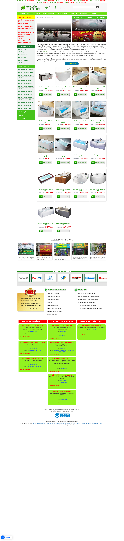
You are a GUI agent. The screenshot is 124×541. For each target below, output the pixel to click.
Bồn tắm (35, 13)
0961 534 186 (38, 366)
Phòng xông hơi (48, 13)
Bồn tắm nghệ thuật (23, 60)
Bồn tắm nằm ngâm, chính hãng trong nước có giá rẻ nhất (25, 28)
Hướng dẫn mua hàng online (54, 311)
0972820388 (71, 334)
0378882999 (71, 2)
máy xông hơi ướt (56, 425)
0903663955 (71, 350)
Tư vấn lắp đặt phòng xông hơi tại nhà (87, 305)
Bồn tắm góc (21, 52)
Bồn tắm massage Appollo (25, 72)
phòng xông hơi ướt (86, 423)
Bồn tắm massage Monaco (25, 102)
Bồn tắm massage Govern (25, 94)
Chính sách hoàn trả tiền (54, 296)
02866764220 (57, 334)
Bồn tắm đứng (22, 57)
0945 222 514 (33, 348)
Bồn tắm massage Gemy (25, 91)
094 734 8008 (68, 0)
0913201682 (62, 335)
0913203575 (64, 350)
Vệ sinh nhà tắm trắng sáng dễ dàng (86, 302)
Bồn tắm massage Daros (25, 78)
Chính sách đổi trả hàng (53, 293)
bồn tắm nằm (52, 423)
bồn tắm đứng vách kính (43, 423)
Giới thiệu (50, 302)
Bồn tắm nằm (22, 49)
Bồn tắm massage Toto (24, 108)
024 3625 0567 (33, 331)
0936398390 (64, 334)
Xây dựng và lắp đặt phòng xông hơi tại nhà (88, 299)
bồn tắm (35, 423)
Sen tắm (73, 13)
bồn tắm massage (60, 423)
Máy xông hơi (62, 13)
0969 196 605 (63, 366)
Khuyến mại (83, 13)
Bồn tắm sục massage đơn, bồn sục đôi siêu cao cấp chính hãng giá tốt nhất (25, 40)
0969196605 (84, 2)
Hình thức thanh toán (53, 305)
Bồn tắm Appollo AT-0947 (98, 155)
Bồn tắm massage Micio (24, 100)
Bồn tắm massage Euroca (25, 83)
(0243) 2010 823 (33, 364)
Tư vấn (94, 13)
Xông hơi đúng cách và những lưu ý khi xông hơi (89, 296)
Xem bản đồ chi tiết (25, 336)
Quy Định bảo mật (52, 314)
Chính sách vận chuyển (53, 299)
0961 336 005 (92, 329)
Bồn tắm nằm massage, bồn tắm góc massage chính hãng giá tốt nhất (26, 21)
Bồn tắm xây (21, 63)
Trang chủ (24, 13)
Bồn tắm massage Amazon (25, 69)
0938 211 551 (93, 332)
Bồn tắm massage (23, 54)
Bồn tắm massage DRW (24, 80)
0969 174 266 (51, 0)
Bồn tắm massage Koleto (25, 97)
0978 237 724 (46, 2)
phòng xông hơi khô (77, 423)
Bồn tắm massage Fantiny (25, 89)
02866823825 (57, 350)
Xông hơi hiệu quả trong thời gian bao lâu (87, 293)
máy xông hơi (95, 423)
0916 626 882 (38, 334)
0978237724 (60, 2)
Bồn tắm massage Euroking (25, 86)
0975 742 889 (30, 0)
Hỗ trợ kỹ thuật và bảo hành (54, 308)
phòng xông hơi (68, 423)
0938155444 (85, 0)
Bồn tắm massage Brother (25, 75)
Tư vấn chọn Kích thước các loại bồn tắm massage (90, 308)
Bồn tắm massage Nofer (24, 105)
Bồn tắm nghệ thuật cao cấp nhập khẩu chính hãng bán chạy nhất (26, 34)
